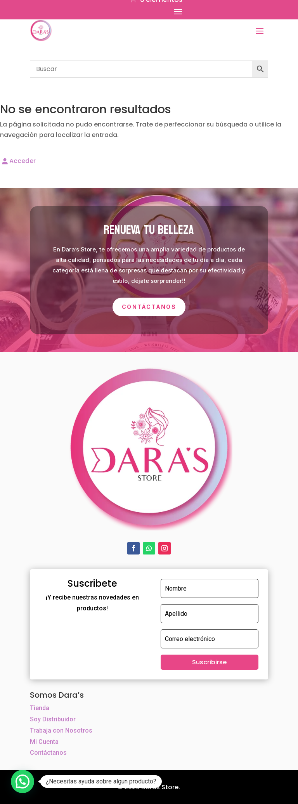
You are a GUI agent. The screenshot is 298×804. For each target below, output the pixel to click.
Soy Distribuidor (53, 719)
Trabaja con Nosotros (61, 730)
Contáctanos (149, 306)
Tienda (39, 708)
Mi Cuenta (44, 741)
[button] (22, 781)
